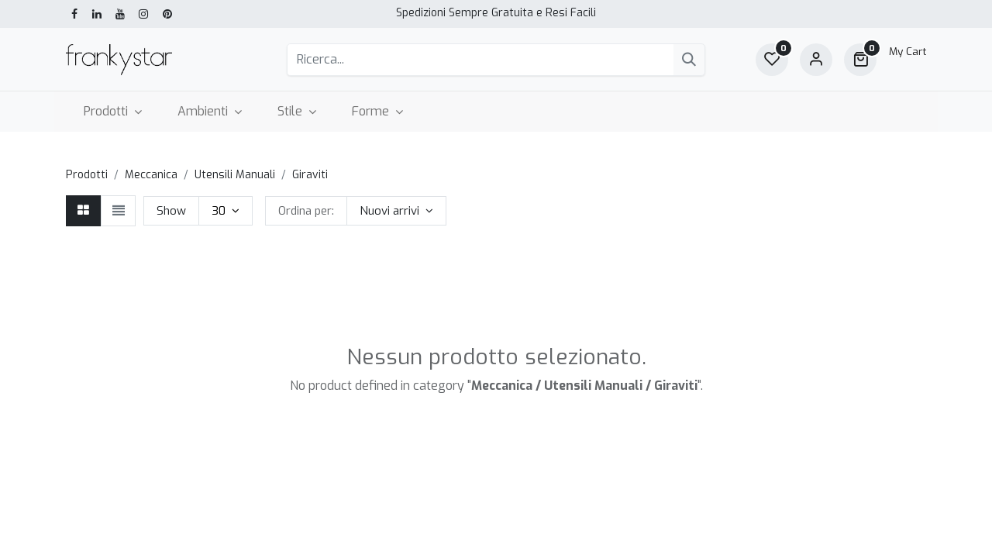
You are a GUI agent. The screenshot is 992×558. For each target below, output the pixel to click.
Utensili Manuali (235, 174)
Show (171, 211)
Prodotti (87, 174)
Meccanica (151, 174)
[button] (396, 211)
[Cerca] (688, 59)
